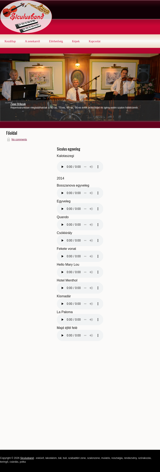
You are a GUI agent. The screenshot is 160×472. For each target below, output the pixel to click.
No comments (19, 139)
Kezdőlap (10, 41)
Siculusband (27, 458)
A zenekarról (32, 41)
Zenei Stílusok (18, 104)
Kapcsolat (94, 41)
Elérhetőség (56, 41)
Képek (76, 41)
